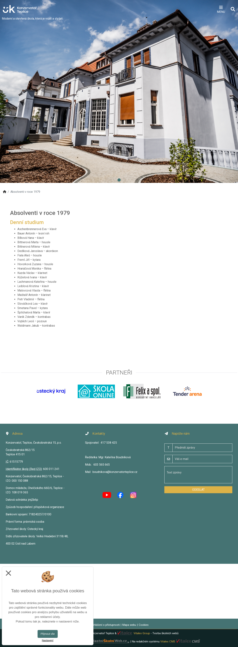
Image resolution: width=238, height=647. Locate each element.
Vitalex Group (142, 633)
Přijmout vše (47, 633)
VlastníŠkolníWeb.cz (97, 641)
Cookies (144, 625)
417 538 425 (109, 442)
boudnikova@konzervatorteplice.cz (115, 472)
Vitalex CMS (167, 641)
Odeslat (198, 489)
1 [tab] (119, 180)
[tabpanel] (119, 91)
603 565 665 (101, 464)
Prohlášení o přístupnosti (104, 625)
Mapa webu (129, 625)
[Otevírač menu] (221, 9)
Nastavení (47, 640)
